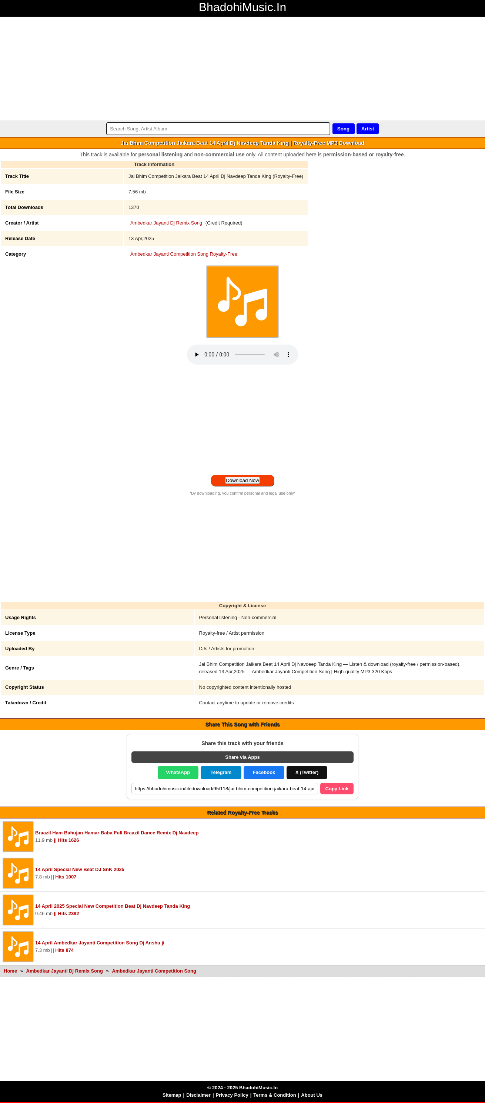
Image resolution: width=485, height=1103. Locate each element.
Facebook (264, 772)
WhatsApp (178, 772)
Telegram (221, 772)
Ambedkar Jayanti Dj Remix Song (166, 223)
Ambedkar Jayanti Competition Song (154, 971)
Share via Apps (242, 757)
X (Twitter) (307, 772)
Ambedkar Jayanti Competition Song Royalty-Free (183, 254)
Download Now (242, 480)
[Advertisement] (222, 68)
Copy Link (337, 788)
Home (10, 971)
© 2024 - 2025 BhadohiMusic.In (242, 1087)
